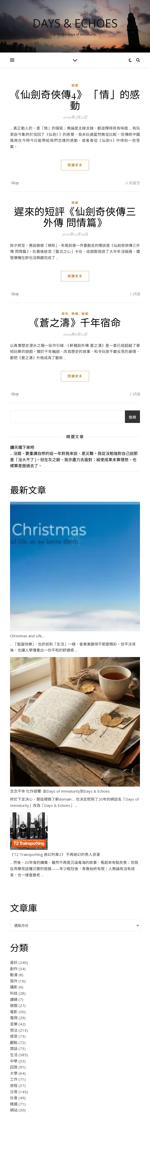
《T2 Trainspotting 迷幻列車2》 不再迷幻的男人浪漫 (55, 854)
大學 (14, 1073)
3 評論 (134, 293)
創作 (14, 968)
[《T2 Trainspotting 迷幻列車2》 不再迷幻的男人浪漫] (29, 831)
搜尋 (132, 417)
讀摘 (14, 999)
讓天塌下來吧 (22, 447)
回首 (14, 1066)
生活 (14, 1054)
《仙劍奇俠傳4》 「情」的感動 (75, 100)
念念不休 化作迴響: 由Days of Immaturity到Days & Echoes (60, 791)
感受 (64, 314)
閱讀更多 (75, 165)
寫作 (14, 980)
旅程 (14, 1085)
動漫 (14, 974)
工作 (14, 1079)
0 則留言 (133, 182)
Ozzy (15, 182)
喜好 (14, 962)
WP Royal (87, 1148)
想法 (14, 1030)
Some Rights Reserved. (97, 1142)
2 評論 (134, 393)
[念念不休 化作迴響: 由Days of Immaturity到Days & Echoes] (75, 722)
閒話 (14, 1048)
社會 (14, 1097)
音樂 (14, 1023)
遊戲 (75, 85)
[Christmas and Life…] (75, 566)
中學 (14, 1060)
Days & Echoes (75, 23)
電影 (14, 1011)
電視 (14, 1017)
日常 (14, 1091)
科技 (14, 993)
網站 (14, 1109)
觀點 (14, 1042)
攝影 (14, 986)
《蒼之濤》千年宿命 (75, 322)
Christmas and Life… (27, 635)
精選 (75, 314)
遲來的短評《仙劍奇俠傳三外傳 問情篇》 (75, 217)
